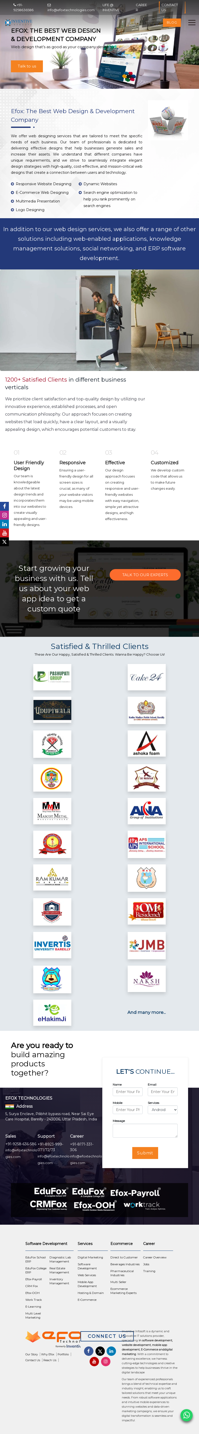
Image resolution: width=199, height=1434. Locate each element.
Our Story (31, 1354)
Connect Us (107, 1336)
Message (119, 1121)
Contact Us (172, 7)
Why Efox (47, 1354)
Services (153, 1103)
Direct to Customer (124, 1257)
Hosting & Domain (91, 1293)
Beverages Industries (125, 1264)
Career (141, 7)
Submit (145, 1153)
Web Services (87, 1275)
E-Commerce (87, 1300)
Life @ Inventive (111, 7)
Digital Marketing (90, 1257)
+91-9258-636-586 (20, 1144)
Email (152, 1084)
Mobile (117, 1103)
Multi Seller (118, 1282)
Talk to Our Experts (145, 574)
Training (149, 1271)
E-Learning (33, 1306)
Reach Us (49, 1360)
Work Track (33, 1300)
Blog (172, 22)
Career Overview (155, 1257)
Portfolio (63, 1354)
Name (117, 1084)
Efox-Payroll (33, 1279)
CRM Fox (31, 1286)
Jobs (146, 1264)
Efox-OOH (32, 1293)
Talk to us (27, 66)
